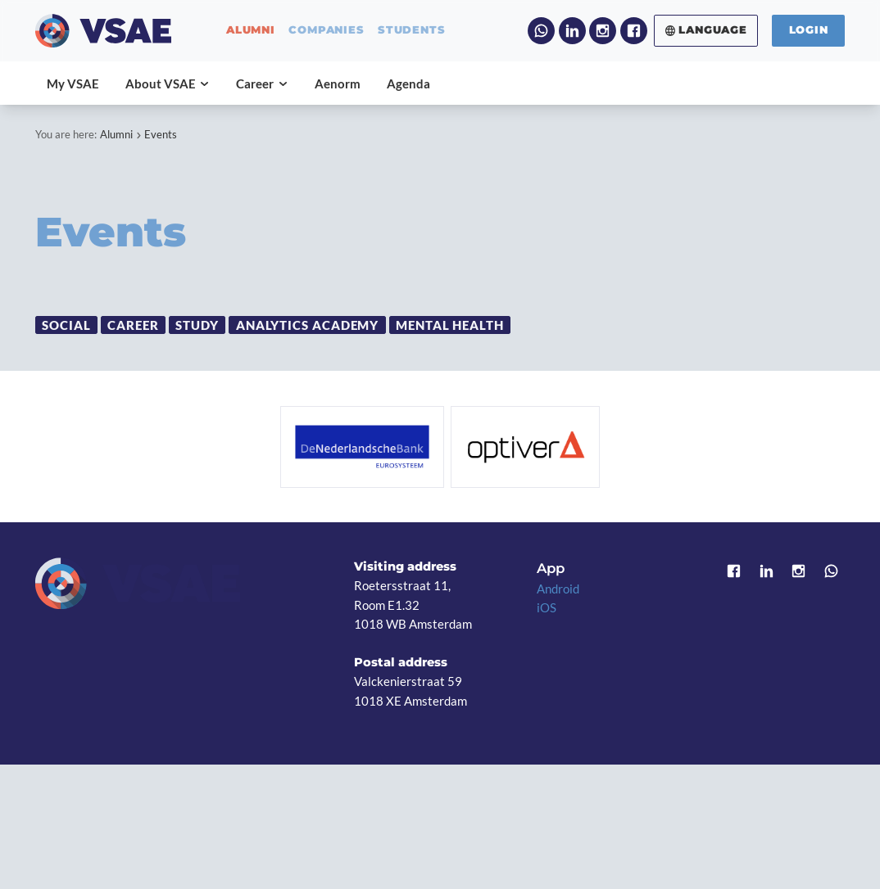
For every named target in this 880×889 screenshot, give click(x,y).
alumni (250, 30)
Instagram (602, 30)
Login (808, 30)
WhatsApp (541, 30)
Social (66, 325)
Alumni (116, 135)
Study (197, 325)
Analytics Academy (307, 325)
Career (132, 325)
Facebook (633, 30)
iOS (546, 608)
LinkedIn (572, 30)
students (411, 30)
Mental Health (450, 325)
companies (326, 30)
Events (160, 135)
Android (558, 589)
